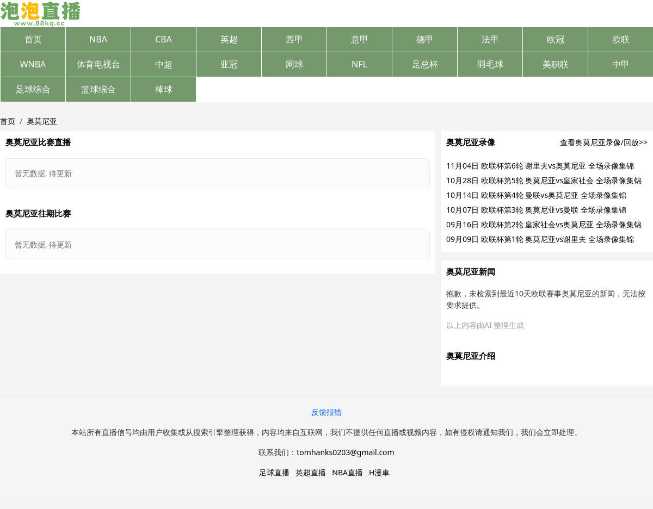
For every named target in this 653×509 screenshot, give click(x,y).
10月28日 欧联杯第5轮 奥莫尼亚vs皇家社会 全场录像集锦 (544, 180)
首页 (33, 39)
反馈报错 (326, 412)
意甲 (359, 39)
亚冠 (229, 64)
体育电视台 (98, 64)
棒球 (164, 89)
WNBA (33, 64)
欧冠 (555, 39)
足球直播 (274, 472)
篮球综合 (98, 89)
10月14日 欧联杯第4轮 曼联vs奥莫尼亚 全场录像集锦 (536, 195)
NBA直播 (347, 472)
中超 (164, 64)
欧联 (621, 39)
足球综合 (33, 89)
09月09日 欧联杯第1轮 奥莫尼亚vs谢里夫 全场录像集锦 (540, 239)
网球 (294, 64)
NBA (98, 39)
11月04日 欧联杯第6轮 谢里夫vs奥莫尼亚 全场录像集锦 (540, 165)
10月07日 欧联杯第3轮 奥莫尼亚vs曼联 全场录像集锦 (536, 209)
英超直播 (310, 472)
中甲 (621, 64)
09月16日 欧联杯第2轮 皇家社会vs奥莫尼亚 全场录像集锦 (544, 224)
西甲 (294, 39)
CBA (163, 39)
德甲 (425, 39)
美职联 (556, 64)
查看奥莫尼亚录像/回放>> (604, 142)
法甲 (490, 39)
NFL (359, 64)
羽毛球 (490, 64)
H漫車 (379, 472)
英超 (229, 39)
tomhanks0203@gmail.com (345, 452)
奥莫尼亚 (42, 121)
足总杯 (425, 64)
